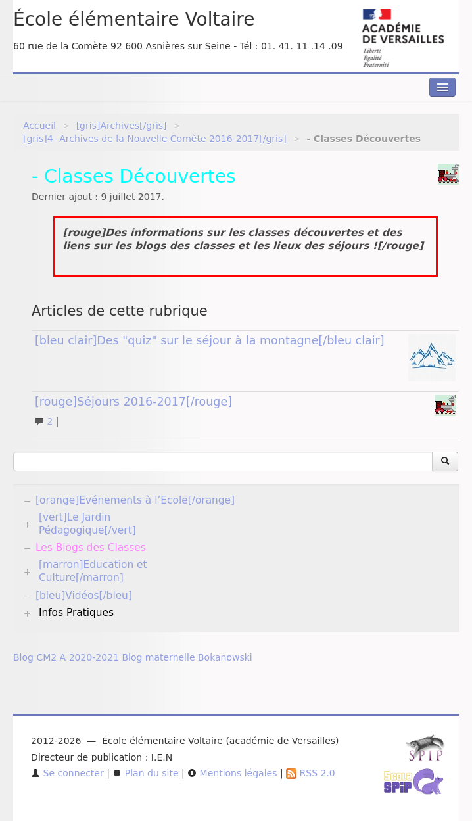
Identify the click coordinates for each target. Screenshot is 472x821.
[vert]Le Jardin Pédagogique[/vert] (87, 523)
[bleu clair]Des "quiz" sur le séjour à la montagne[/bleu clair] (210, 340)
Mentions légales (232, 773)
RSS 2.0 (310, 773)
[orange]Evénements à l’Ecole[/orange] (135, 500)
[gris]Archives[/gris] (121, 125)
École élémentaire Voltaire (133, 19)
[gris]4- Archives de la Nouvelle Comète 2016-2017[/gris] (155, 138)
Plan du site (145, 773)
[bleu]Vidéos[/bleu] (83, 595)
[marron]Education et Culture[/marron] (93, 571)
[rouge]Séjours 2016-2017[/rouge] (133, 401)
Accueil (39, 125)
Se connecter (67, 773)
